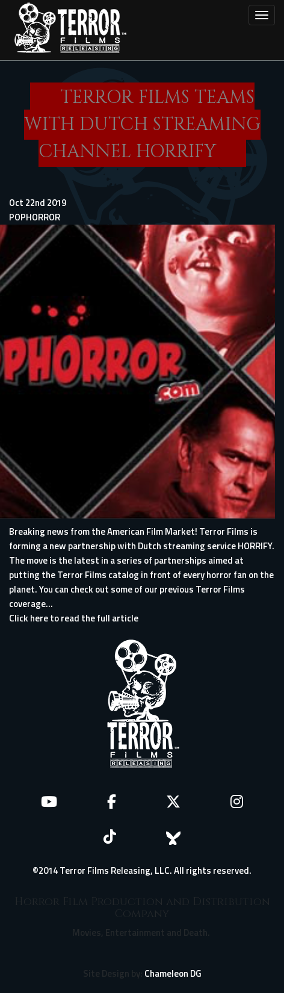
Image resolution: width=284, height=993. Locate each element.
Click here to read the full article (73, 618)
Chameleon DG (173, 973)
